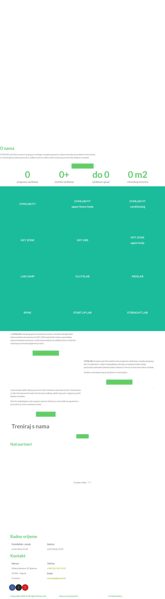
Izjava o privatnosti (68, 596)
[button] (83, 166)
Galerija (118, 4)
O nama (92, 4)
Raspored (143, 4)
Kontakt (157, 4)
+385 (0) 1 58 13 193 (56, 568)
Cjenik (130, 4)
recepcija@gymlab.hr (56, 578)
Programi (105, 4)
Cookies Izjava (115, 596)
